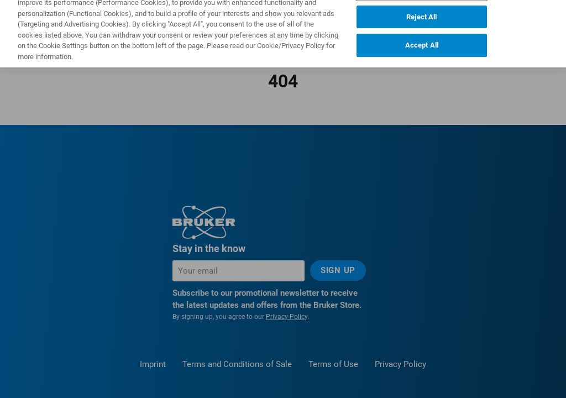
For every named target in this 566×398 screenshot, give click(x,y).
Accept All (421, 36)
